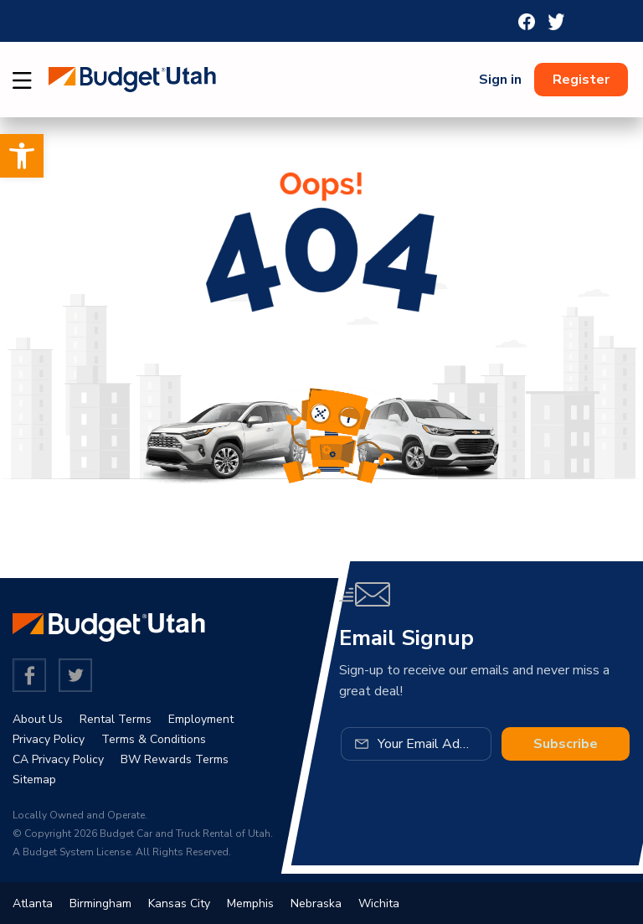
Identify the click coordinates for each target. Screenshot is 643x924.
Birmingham (100, 903)
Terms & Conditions (153, 739)
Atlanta (33, 903)
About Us (38, 719)
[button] (22, 156)
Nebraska (316, 903)
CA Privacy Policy (58, 759)
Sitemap (34, 779)
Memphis (250, 903)
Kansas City (179, 903)
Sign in (500, 79)
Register (581, 79)
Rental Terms (116, 719)
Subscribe (565, 744)
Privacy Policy (49, 739)
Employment (201, 719)
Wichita (378, 903)
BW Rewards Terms (175, 759)
